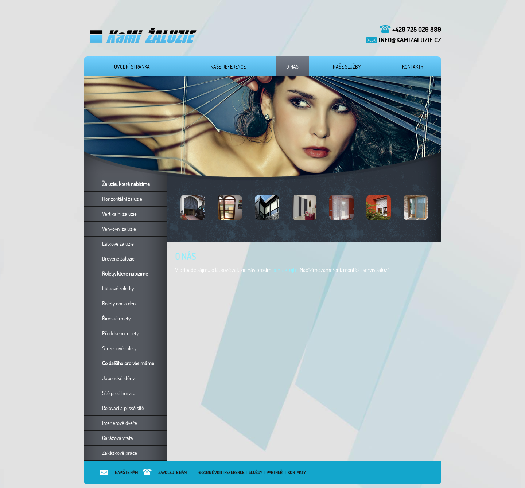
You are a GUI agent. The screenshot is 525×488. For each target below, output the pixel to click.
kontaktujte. (285, 269)
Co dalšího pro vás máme (128, 363)
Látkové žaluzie (118, 243)
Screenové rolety (119, 348)
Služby (255, 472)
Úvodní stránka (132, 66)
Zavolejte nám (164, 472)
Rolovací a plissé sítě (123, 408)
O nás (292, 66)
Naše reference (228, 66)
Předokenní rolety (120, 333)
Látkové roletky (118, 288)
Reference (234, 472)
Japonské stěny (118, 378)
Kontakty (412, 66)
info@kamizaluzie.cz (410, 40)
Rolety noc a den (119, 303)
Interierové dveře (119, 422)
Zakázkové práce (119, 452)
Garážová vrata (117, 437)
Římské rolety (116, 318)
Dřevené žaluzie (118, 258)
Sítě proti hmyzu (118, 393)
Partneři (275, 472)
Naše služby (347, 66)
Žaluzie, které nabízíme (126, 183)
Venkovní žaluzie (119, 228)
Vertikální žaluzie (119, 213)
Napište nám (118, 472)
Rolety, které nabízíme (125, 273)
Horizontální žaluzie (122, 198)
